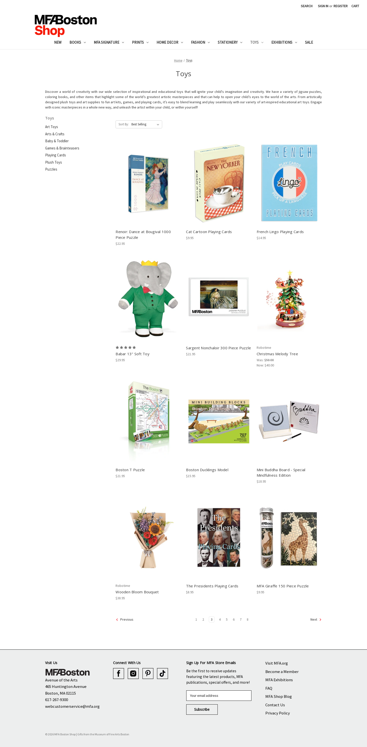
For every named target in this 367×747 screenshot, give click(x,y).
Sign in (323, 6)
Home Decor (169, 42)
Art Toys (51, 126)
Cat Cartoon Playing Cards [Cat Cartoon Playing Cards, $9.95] (209, 231)
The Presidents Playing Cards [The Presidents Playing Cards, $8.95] (212, 585)
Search (306, 6)
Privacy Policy (277, 713)
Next (316, 619)
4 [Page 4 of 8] (220, 619)
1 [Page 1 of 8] (196, 619)
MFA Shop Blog (278, 696)
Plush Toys (53, 162)
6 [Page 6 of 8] (234, 619)
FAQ (268, 688)
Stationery (230, 42)
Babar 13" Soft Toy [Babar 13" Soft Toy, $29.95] (133, 353)
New (57, 42)
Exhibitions (284, 42)
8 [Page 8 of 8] (247, 619)
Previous (124, 619)
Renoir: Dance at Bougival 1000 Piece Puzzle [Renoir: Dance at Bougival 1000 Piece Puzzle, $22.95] (143, 234)
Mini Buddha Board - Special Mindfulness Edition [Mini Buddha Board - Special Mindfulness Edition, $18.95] (281, 472)
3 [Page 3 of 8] (212, 619)
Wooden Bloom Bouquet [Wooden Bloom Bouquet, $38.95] (137, 591)
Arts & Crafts (54, 134)
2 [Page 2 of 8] (203, 619)
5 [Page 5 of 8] (227, 619)
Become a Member (282, 671)
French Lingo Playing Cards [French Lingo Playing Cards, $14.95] (280, 231)
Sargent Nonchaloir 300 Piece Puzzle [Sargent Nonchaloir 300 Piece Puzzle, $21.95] (218, 347)
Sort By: (124, 124)
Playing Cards (55, 155)
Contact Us (275, 705)
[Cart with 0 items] (355, 6)
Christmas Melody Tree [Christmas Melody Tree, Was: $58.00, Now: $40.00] (277, 353)
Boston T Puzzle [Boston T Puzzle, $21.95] (130, 469)
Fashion (200, 42)
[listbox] (146, 124)
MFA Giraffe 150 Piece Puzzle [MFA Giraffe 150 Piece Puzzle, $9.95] (283, 585)
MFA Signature (109, 42)
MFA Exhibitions (279, 679)
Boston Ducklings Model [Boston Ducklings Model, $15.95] (207, 469)
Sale (309, 42)
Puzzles (51, 169)
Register (341, 6)
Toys (256, 42)
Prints (140, 42)
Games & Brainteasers (62, 148)
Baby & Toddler (57, 141)
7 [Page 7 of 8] (241, 619)
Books (77, 42)
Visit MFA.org (276, 663)
